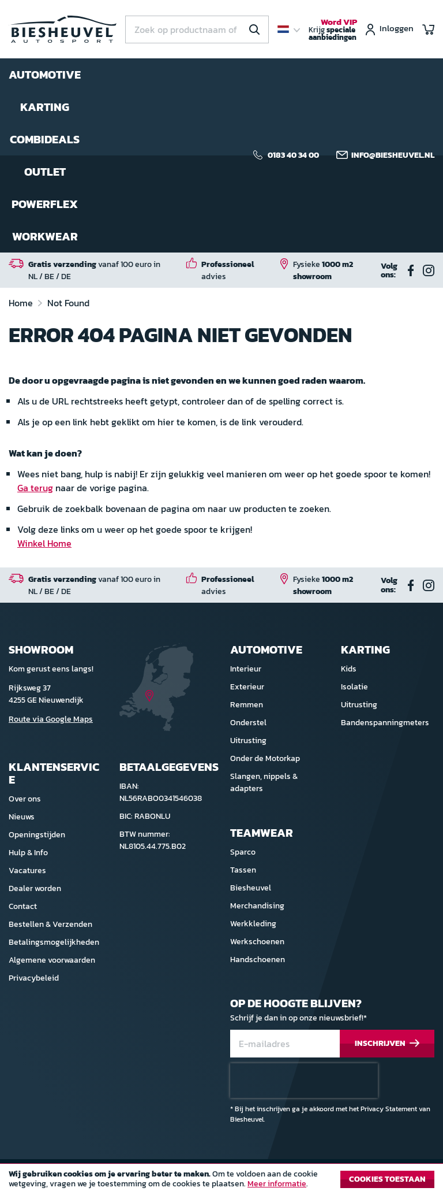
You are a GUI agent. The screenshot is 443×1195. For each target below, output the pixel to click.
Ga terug (35, 488)
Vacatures (27, 870)
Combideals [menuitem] (45, 139)
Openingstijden (37, 835)
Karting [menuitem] (44, 107)
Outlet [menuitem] (45, 171)
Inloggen (397, 29)
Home (22, 303)
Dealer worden (35, 888)
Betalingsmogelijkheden (54, 942)
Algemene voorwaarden (52, 960)
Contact (23, 906)
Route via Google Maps (51, 719)
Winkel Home (44, 543)
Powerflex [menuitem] (45, 204)
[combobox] (197, 29)
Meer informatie (276, 1184)
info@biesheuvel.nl (392, 155)
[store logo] (63, 29)
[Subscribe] (387, 1044)
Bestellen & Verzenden (50, 924)
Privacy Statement (389, 1109)
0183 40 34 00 (293, 155)
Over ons (25, 799)
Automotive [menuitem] (45, 74)
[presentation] (304, 1080)
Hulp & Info (28, 853)
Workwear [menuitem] (45, 236)
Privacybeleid (34, 978)
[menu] (45, 155)
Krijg (333, 30)
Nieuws (22, 817)
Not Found (68, 303)
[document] (221, 1182)
